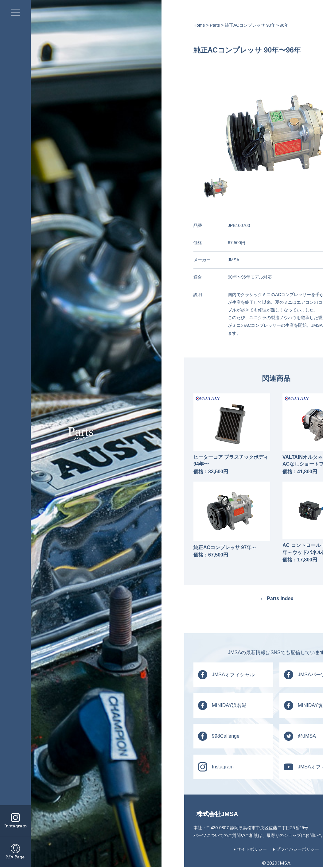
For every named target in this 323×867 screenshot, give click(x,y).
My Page (15, 856)
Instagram (15, 825)
